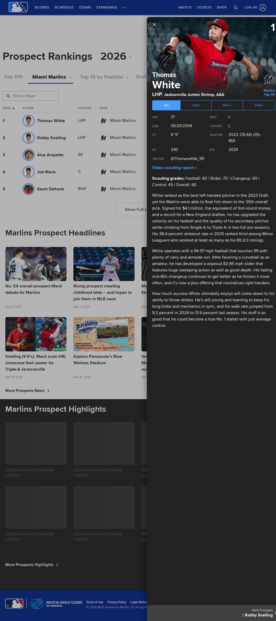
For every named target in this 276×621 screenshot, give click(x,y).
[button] (236, 7)
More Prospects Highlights (31, 564)
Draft (146, 77)
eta (179, 108)
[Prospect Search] (31, 96)
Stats (205, 77)
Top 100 (13, 77)
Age (196, 108)
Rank (9, 108)
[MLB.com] (14, 604)
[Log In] (254, 7)
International (175, 77)
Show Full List (138, 209)
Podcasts (231, 77)
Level (153, 108)
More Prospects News (27, 390)
